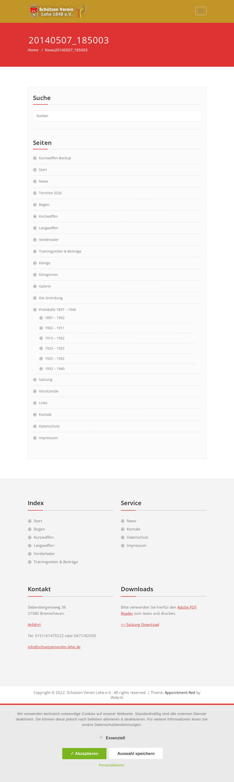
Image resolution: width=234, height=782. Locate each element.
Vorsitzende (49, 391)
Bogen (44, 204)
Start (43, 169)
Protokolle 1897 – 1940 (57, 309)
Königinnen (48, 274)
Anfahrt (34, 624)
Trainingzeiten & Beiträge (60, 251)
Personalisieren (112, 765)
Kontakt (45, 414)
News (50, 49)
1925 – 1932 (55, 358)
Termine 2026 (50, 193)
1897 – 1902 (55, 317)
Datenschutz (49, 426)
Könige (44, 263)
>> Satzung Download (140, 624)
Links (43, 402)
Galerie (45, 286)
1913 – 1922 (55, 338)
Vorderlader (49, 239)
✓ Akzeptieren (84, 753)
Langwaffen (48, 228)
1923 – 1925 (55, 348)
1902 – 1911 (55, 328)
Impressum (48, 437)
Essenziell (112, 737)
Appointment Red (179, 692)
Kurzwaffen (48, 216)
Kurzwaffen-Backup (55, 158)
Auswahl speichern (136, 753)
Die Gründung (51, 297)
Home (33, 49)
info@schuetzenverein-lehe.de (54, 646)
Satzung (45, 379)
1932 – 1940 (55, 368)
